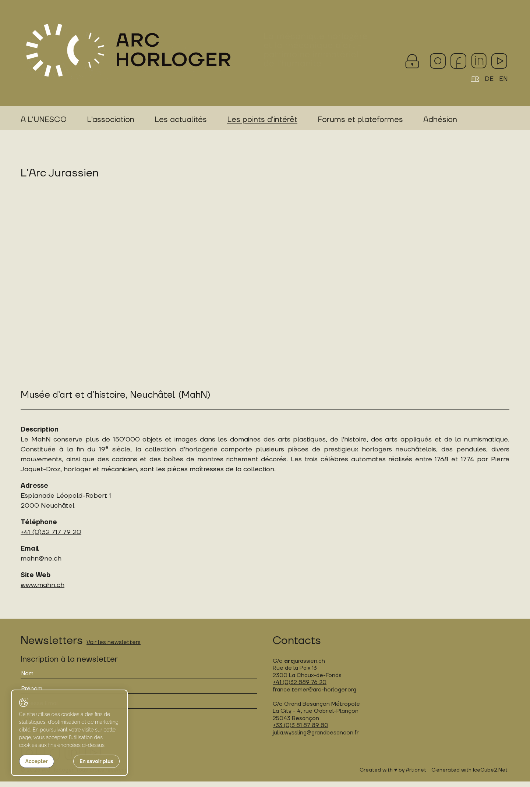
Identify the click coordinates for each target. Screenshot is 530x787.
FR (474, 79)
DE (488, 79)
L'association (110, 121)
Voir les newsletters (113, 648)
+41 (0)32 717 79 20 (51, 538)
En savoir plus (83, 762)
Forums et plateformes (360, 121)
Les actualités (181, 121)
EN (503, 79)
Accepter (36, 762)
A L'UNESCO (44, 121)
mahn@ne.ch (41, 564)
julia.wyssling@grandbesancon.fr (315, 738)
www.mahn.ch (42, 591)
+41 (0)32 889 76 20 (299, 688)
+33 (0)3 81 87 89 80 (300, 731)
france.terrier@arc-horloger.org (314, 695)
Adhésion (440, 121)
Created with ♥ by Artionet (393, 775)
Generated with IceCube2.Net (469, 775)
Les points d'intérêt (262, 121)
